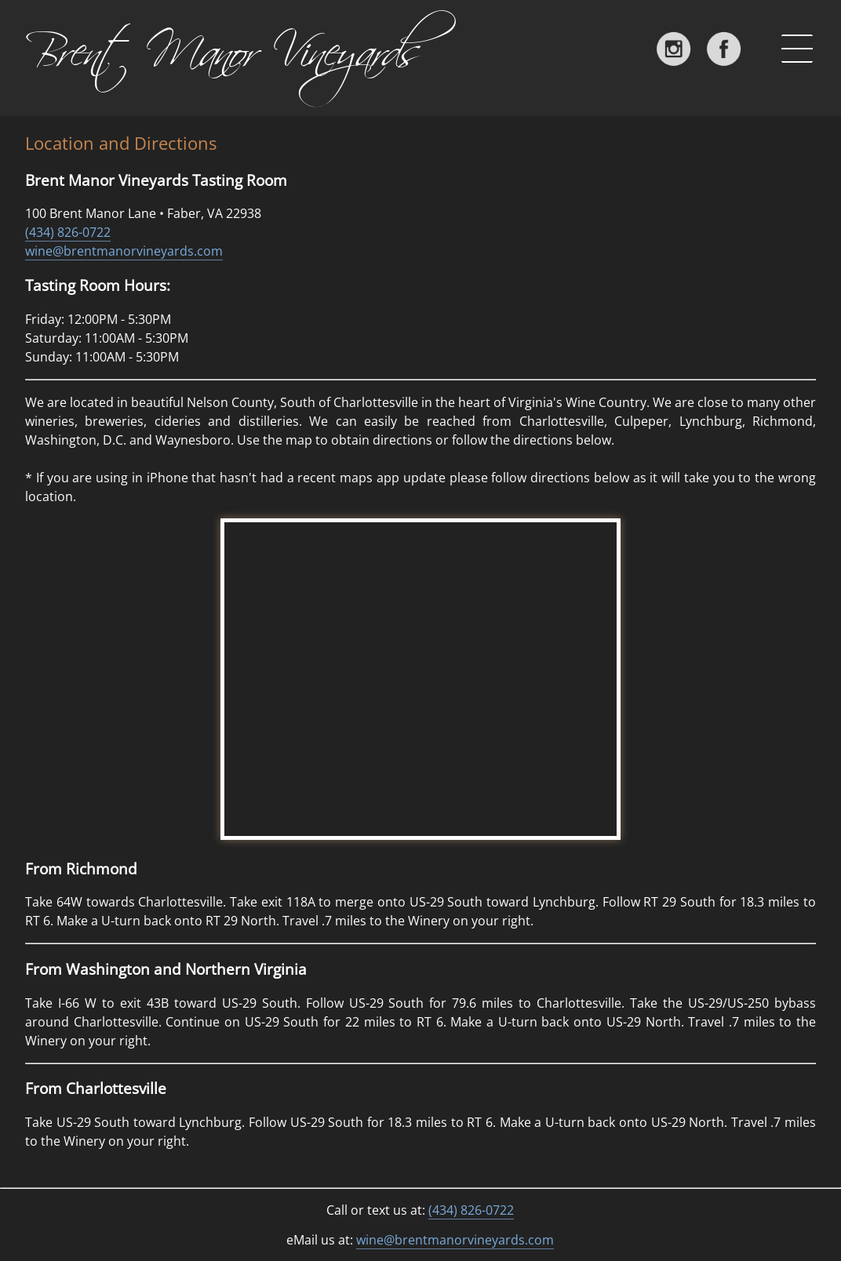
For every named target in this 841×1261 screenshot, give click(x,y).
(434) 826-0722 (68, 232)
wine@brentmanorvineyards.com (124, 251)
